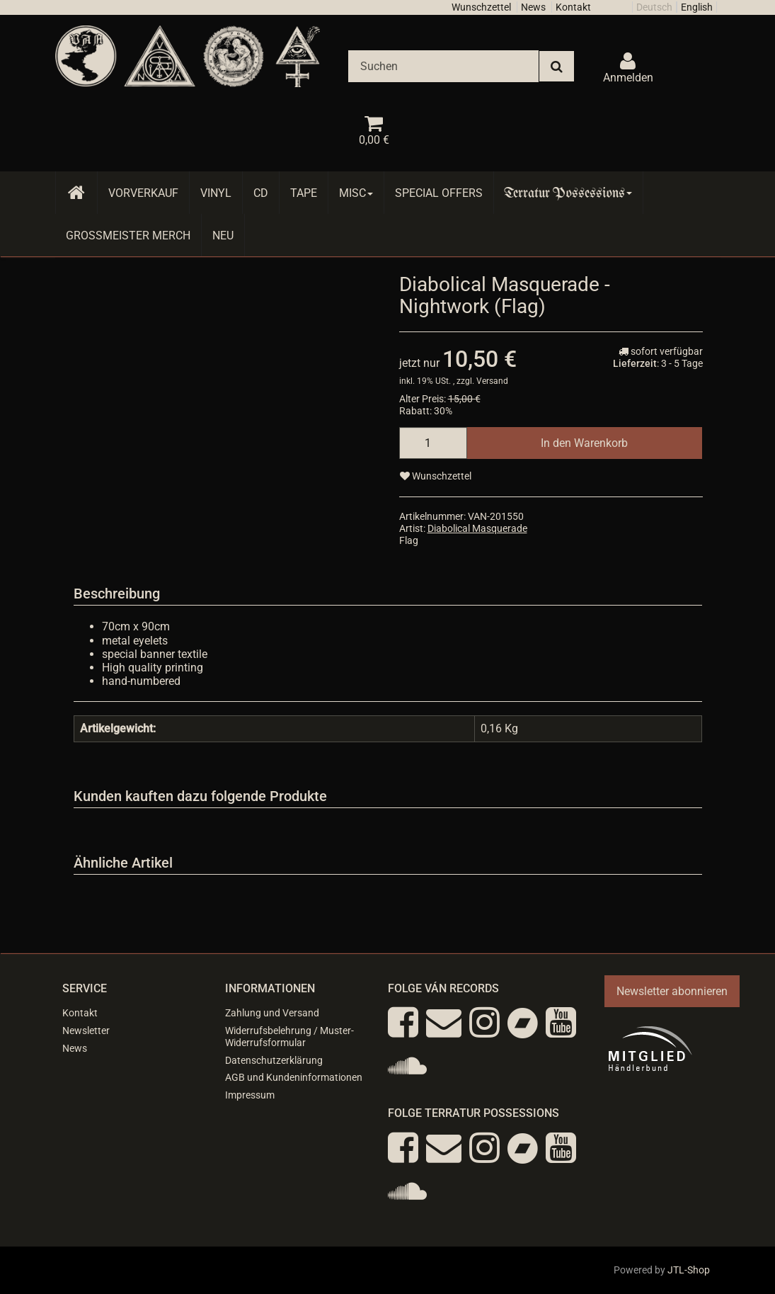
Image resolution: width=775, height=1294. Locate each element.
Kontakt (573, 7)
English (697, 7)
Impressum (250, 1095)
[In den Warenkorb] (584, 443)
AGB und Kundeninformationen (293, 1077)
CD (260, 193)
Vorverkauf (143, 193)
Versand (492, 381)
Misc (356, 193)
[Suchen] (443, 66)
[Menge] (433, 443)
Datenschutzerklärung (274, 1060)
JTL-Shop (688, 1270)
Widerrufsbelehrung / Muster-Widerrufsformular (289, 1036)
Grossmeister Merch (128, 235)
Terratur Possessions (568, 193)
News (533, 7)
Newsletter (86, 1030)
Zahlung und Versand (272, 1012)
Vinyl (215, 193)
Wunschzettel (481, 7)
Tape (303, 193)
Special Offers (439, 193)
